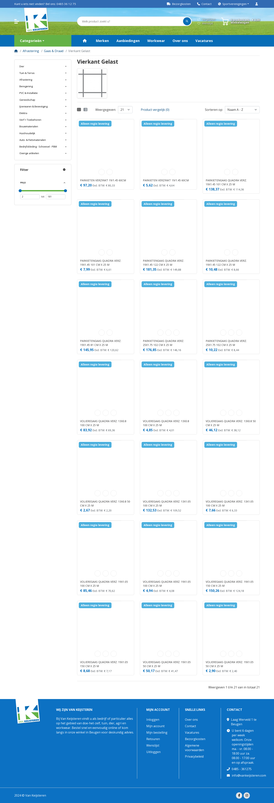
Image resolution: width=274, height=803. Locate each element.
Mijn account (158, 710)
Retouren (153, 739)
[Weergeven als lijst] (85, 110)
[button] (233, 4)
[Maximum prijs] (55, 196)
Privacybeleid (194, 756)
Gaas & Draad (53, 51)
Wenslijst (205, 23)
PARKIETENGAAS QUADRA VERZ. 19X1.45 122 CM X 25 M (163, 262)
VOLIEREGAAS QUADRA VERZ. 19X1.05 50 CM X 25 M (167, 664)
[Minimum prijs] (30, 196)
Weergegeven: (105, 110)
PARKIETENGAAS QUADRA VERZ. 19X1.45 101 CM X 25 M (226, 182)
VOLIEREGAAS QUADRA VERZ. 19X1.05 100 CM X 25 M (104, 583)
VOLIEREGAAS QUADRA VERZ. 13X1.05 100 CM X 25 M (167, 503)
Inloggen (152, 719)
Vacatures (192, 732)
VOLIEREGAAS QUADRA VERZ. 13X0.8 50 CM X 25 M (231, 423)
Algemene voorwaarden (194, 747)
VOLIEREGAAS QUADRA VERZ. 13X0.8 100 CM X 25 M (103, 423)
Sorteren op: (214, 110)
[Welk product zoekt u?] (130, 21)
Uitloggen (153, 752)
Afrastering (31, 51)
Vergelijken (206, 19)
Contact (190, 726)
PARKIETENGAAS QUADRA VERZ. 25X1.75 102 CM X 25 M (163, 343)
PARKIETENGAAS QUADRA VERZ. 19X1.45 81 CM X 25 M (100, 343)
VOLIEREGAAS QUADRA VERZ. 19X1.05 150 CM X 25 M (229, 583)
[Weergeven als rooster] (79, 110)
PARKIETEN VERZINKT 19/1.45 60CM (103, 180)
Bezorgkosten (195, 739)
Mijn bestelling (156, 732)
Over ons (191, 719)
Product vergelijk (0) (155, 110)
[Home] (16, 51)
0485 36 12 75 (66, 4)
